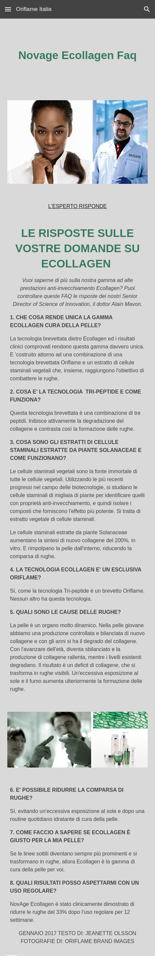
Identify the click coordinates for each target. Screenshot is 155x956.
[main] (77, 55)
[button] (8, 9)
